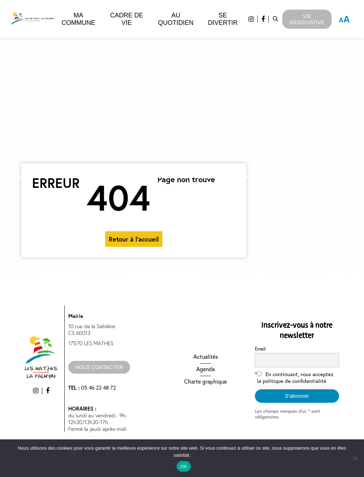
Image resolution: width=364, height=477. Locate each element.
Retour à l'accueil (134, 239)
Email (260, 349)
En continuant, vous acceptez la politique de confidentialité (295, 377)
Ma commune (78, 19)
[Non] (355, 458)
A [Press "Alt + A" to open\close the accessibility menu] (344, 19)
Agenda (205, 369)
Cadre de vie (126, 19)
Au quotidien (175, 19)
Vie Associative (307, 19)
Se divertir (223, 19)
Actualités (205, 356)
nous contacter (99, 367)
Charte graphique (205, 381)
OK (183, 466)
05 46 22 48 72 (92, 387)
